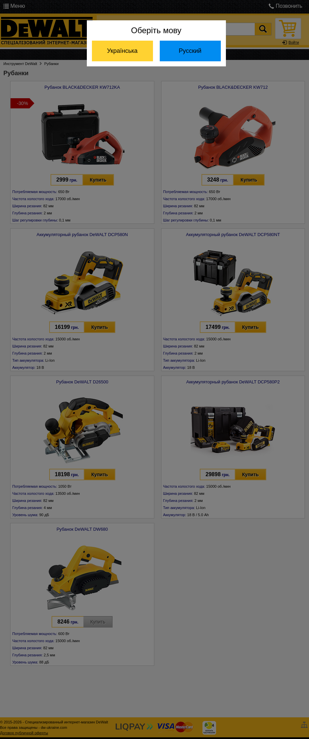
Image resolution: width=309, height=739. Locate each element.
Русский (190, 50)
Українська (122, 50)
